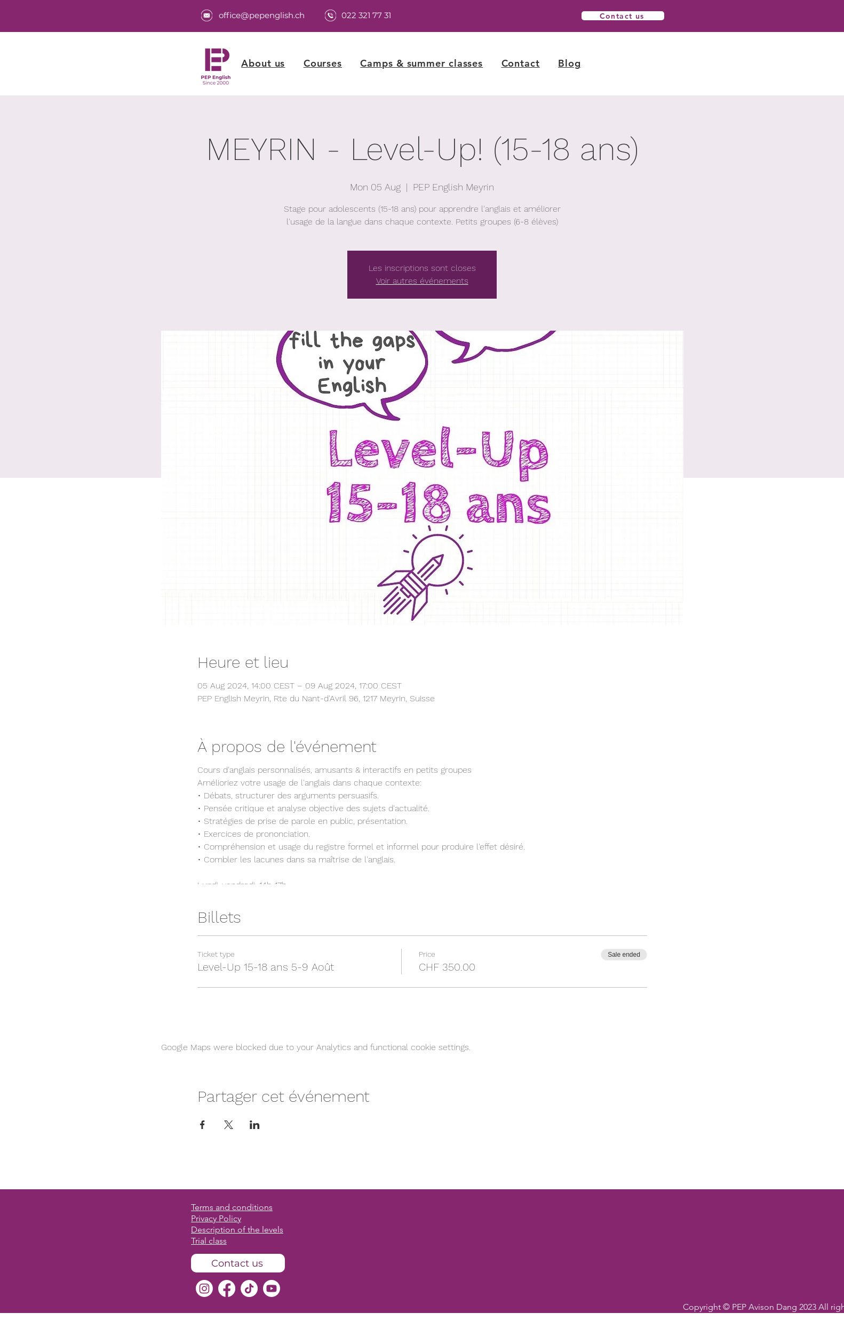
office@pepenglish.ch (262, 15)
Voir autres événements (422, 281)
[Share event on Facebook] (202, 1124)
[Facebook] (226, 1288)
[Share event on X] (229, 1124)
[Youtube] (271, 1288)
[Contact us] (623, 15)
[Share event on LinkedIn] (255, 1124)
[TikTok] (249, 1288)
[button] (323, 63)
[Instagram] (204, 1288)
